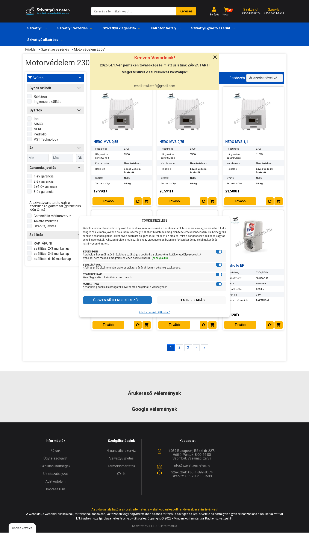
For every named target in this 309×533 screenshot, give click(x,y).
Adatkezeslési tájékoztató (154, 312)
